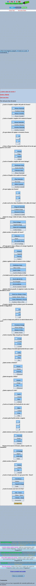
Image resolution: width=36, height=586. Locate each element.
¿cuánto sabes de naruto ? (8, 91)
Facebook (18, 7)
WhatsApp (24, 7)
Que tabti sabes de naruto (9, 557)
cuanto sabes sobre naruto (10, 547)
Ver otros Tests (22, 10)
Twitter (12, 7)
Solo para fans (4, 97)
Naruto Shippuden (6, 542)
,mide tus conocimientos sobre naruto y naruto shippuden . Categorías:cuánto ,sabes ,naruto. (18, 549)
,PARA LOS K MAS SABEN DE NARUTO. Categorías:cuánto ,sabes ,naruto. (18, 567)
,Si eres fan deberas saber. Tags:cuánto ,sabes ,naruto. (18, 563)
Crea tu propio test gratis (18, 571)
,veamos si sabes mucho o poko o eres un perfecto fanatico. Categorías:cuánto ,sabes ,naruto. (18, 559)
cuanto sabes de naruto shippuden (11, 552)
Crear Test (12, 10)
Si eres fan (4, 562)
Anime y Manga (4, 94)
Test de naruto (6, 566)
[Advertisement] (18, 30)
